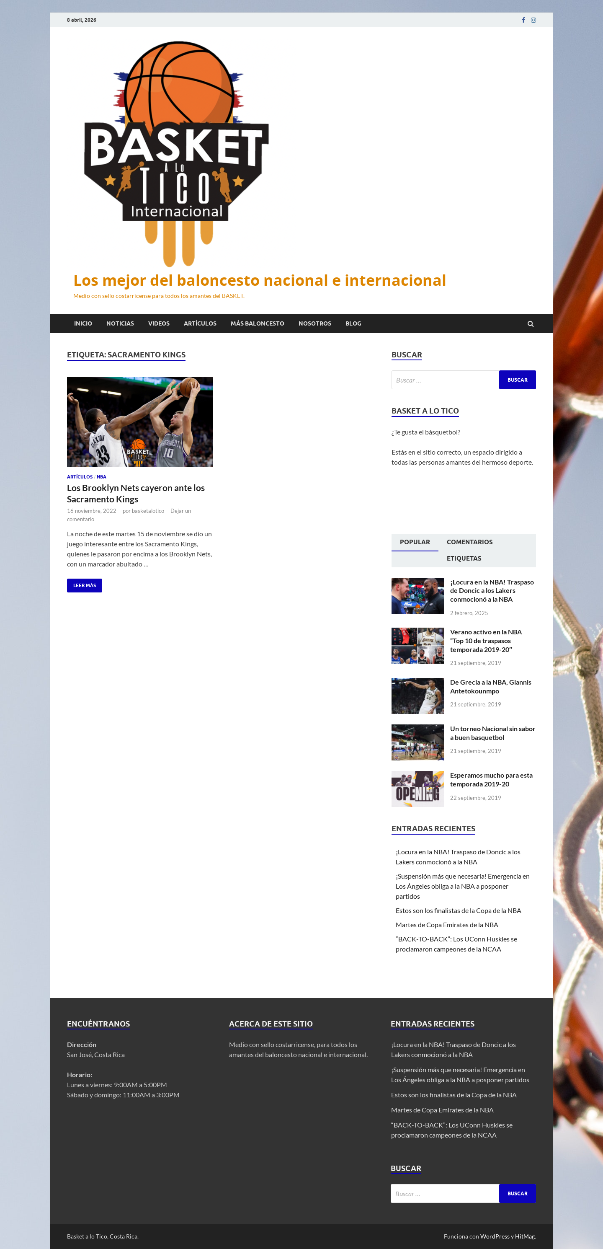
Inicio (83, 323)
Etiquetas (464, 558)
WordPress (495, 1236)
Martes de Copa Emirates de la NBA (447, 924)
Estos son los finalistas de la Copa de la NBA (458, 910)
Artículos (200, 323)
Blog (353, 323)
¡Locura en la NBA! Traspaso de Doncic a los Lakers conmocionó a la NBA (492, 590)
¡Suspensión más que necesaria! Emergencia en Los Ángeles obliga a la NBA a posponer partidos (463, 886)
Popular (415, 542)
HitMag (525, 1236)
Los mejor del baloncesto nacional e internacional (259, 280)
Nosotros (315, 323)
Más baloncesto (257, 323)
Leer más (81, 583)
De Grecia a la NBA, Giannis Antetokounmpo (490, 686)
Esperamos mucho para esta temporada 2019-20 (491, 779)
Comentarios (470, 542)
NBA (101, 477)
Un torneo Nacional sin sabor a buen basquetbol (493, 732)
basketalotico (148, 510)
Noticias (120, 323)
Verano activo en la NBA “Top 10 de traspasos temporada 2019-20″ (486, 640)
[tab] (415, 543)
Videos (159, 323)
